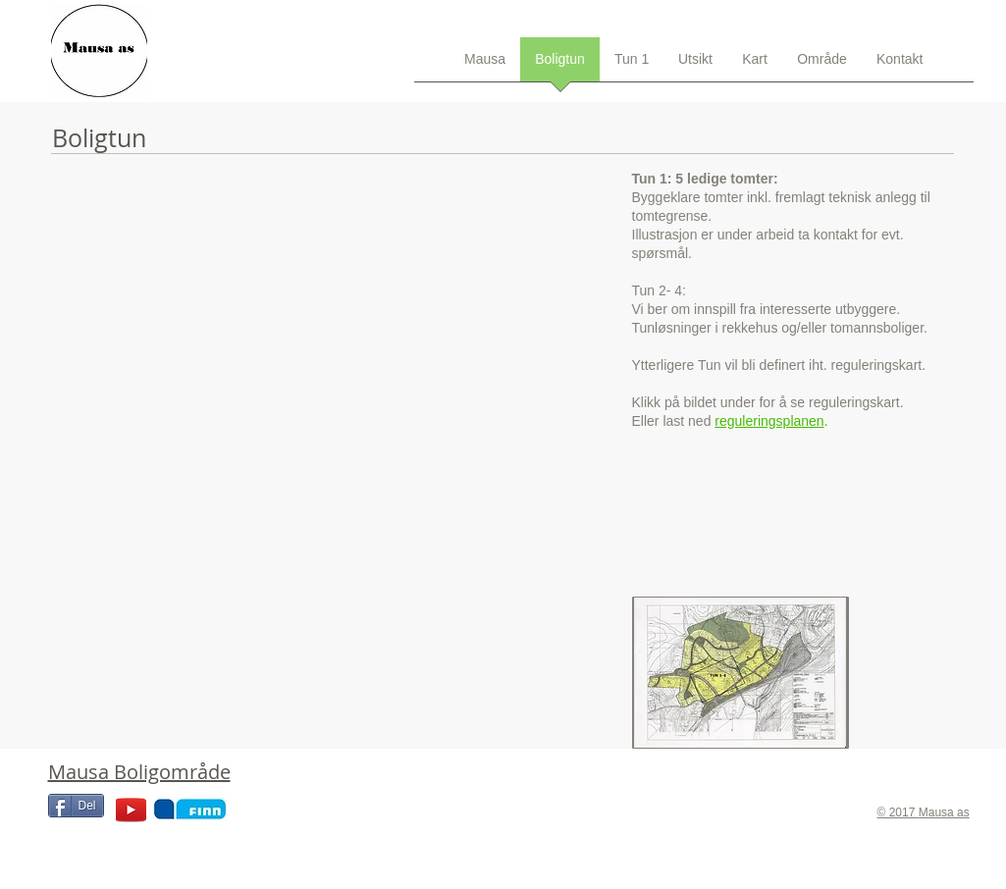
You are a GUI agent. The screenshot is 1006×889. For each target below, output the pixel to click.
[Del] (76, 805)
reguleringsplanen (769, 421)
